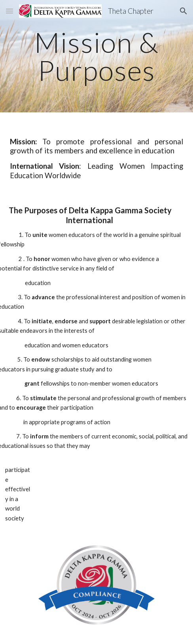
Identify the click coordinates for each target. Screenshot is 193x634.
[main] (96, 56)
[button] (9, 11)
